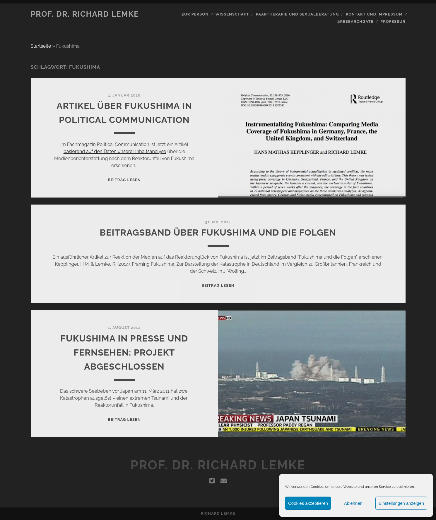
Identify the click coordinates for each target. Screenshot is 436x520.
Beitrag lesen (124, 180)
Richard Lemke (218, 513)
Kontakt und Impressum (374, 14)
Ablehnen (353, 503)
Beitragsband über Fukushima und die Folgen (218, 232)
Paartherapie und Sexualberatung (297, 14)
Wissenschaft (232, 14)
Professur (393, 21)
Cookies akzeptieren (308, 503)
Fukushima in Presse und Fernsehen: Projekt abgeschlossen (124, 352)
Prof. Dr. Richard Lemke (85, 14)
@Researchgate (355, 21)
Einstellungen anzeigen (401, 503)
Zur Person (195, 14)
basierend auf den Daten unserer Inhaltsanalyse (115, 151)
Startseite (41, 46)
